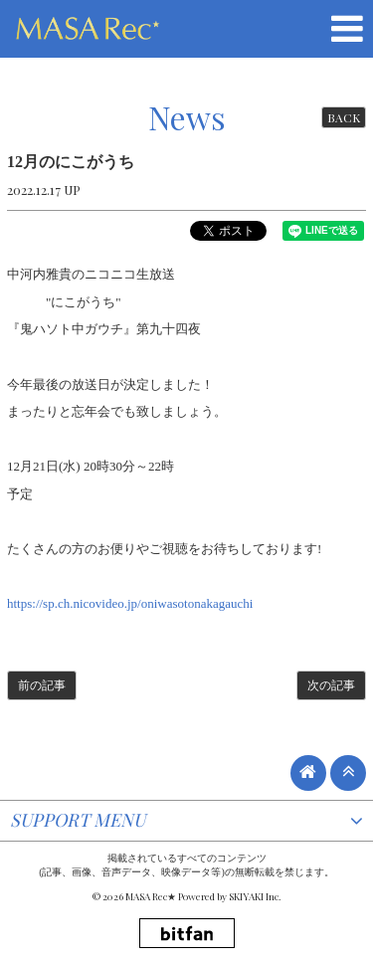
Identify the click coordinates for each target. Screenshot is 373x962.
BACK (343, 117)
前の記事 (42, 685)
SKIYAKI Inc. (255, 896)
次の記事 (331, 685)
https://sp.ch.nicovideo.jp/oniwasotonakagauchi (130, 603)
